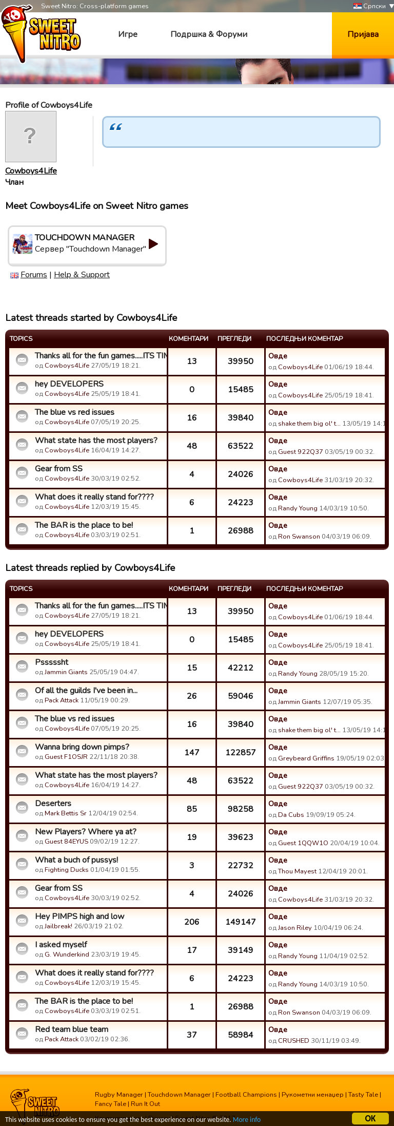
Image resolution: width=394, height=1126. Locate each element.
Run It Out (145, 1104)
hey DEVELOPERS (69, 384)
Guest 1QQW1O (303, 843)
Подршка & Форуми (208, 34)
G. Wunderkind (67, 954)
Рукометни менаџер (313, 1094)
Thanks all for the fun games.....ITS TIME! (99, 355)
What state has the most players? (96, 440)
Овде (277, 356)
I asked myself (61, 944)
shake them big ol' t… (309, 423)
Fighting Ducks (67, 869)
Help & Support (82, 274)
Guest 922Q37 (300, 451)
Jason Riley (295, 927)
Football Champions (246, 1094)
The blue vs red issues (74, 412)
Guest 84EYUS (66, 841)
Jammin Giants (66, 672)
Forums (34, 274)
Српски (369, 6)
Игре (127, 34)
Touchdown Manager (179, 1094)
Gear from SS (59, 468)
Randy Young (298, 508)
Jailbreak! (58, 926)
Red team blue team (71, 1029)
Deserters (53, 803)
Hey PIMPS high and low (79, 916)
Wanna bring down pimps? (82, 747)
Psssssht (51, 662)
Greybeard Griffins (306, 758)
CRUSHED (293, 1040)
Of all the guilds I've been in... (86, 690)
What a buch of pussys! (76, 860)
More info (247, 1121)
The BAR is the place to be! (84, 525)
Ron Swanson (299, 536)
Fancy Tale (110, 1104)
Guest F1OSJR (66, 756)
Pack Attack (61, 700)
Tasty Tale (363, 1094)
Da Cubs (291, 814)
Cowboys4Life (31, 171)
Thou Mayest (297, 871)
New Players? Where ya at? (85, 831)
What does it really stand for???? (94, 497)
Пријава (363, 34)
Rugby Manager (119, 1094)
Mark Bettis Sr (66, 813)
